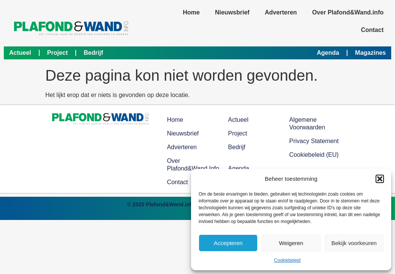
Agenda (328, 52)
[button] (380, 179)
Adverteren (281, 12)
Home (191, 12)
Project (57, 52)
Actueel (20, 52)
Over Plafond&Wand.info (348, 12)
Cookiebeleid (287, 260)
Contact (372, 30)
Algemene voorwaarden (307, 123)
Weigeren (291, 243)
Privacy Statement (314, 141)
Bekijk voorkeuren (354, 243)
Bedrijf (93, 52)
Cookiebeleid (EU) (314, 154)
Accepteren (228, 243)
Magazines (370, 52)
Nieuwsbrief (232, 12)
